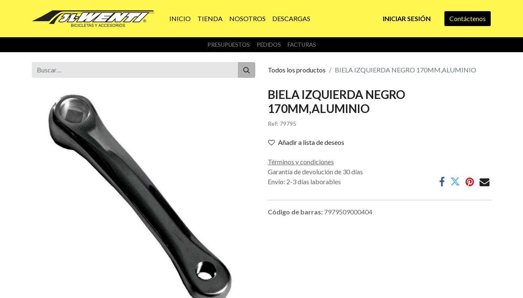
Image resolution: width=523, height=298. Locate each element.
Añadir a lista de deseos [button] (306, 142)
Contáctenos (467, 18)
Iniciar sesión (407, 18)
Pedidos (269, 44)
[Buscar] (246, 70)
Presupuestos (228, 44)
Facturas (302, 44)
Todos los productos (297, 70)
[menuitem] (180, 18)
